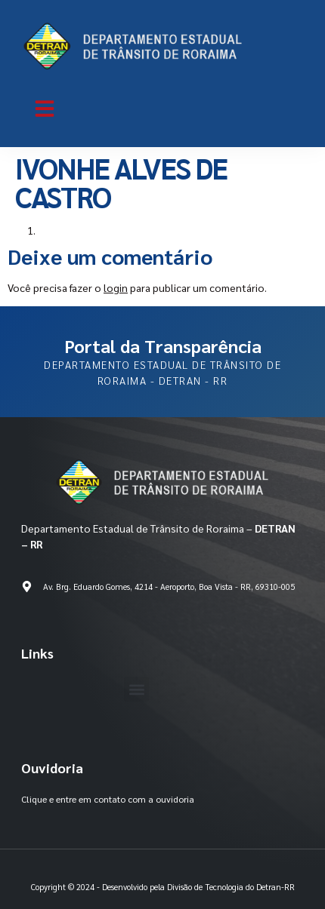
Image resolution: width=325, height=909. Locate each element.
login (116, 287)
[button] (44, 108)
